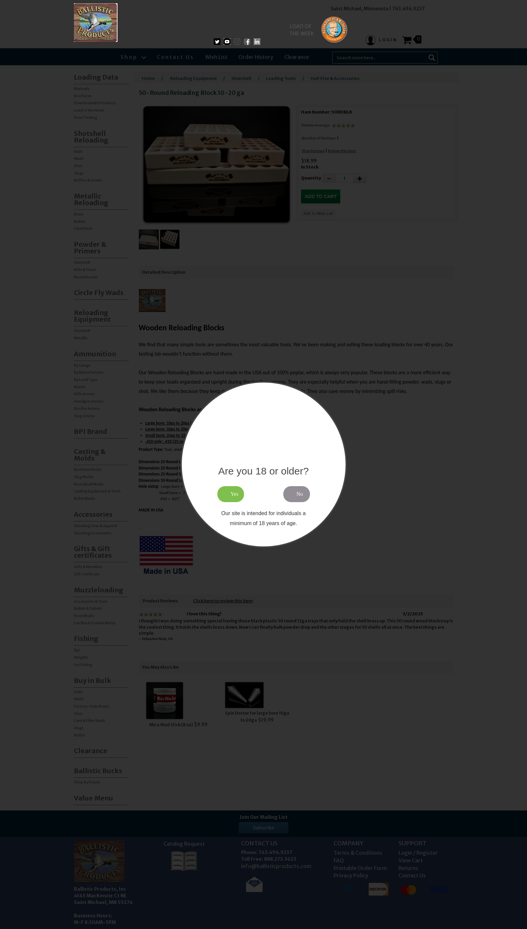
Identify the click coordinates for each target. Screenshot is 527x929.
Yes (234, 494)
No (300, 494)
